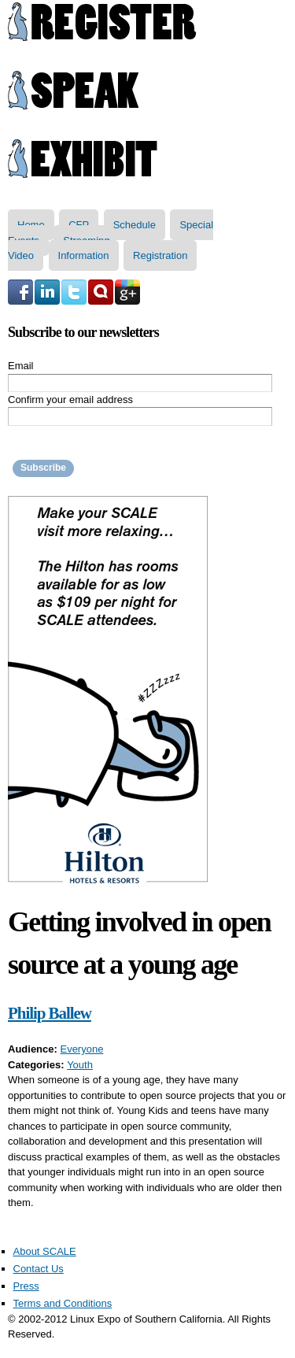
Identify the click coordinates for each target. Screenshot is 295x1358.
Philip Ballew (49, 1013)
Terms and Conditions (62, 1303)
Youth (80, 1065)
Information (83, 255)
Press (26, 1286)
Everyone (81, 1049)
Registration (160, 255)
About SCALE (44, 1251)
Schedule (134, 225)
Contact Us (38, 1269)
